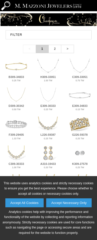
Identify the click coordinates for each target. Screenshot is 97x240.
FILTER (16, 35)
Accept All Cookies (24, 203)
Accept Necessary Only (69, 203)
